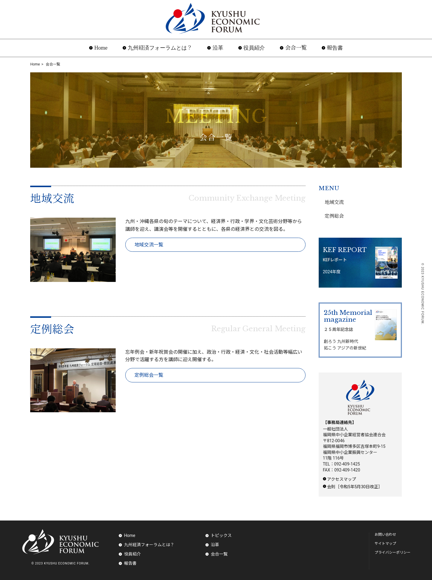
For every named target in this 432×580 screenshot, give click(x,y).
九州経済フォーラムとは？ (160, 48)
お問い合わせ (385, 534)
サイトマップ (385, 543)
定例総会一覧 (149, 375)
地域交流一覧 (149, 245)
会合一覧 (296, 48)
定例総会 (52, 329)
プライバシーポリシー (392, 552)
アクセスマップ (341, 479)
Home (101, 48)
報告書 (335, 48)
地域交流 (52, 199)
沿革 (218, 48)
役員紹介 (254, 48)
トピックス (221, 535)
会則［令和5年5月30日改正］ (354, 486)
